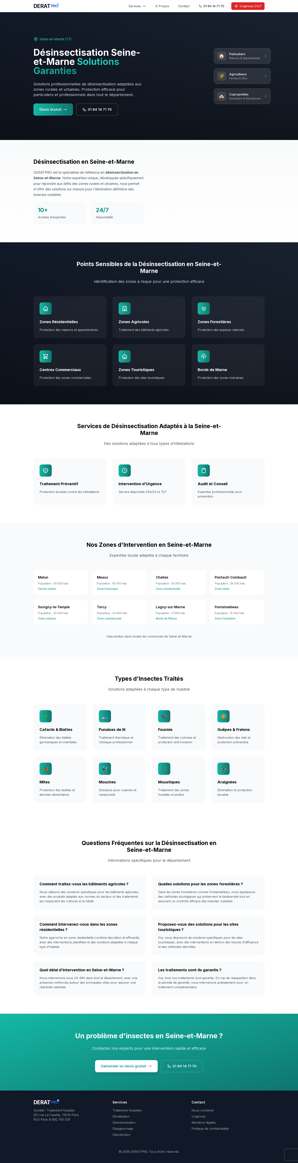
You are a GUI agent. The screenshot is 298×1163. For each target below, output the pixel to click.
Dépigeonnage (123, 1128)
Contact (183, 6)
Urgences (199, 1116)
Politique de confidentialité (210, 1128)
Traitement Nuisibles (127, 1110)
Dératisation (121, 1116)
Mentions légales (204, 1122)
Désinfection (121, 1135)
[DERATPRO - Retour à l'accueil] (46, 6)
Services (137, 6)
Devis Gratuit (53, 109)
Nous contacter (203, 1110)
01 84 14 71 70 (211, 6)
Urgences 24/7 (248, 6)
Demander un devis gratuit (126, 1066)
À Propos (162, 6)
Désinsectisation (124, 1122)
